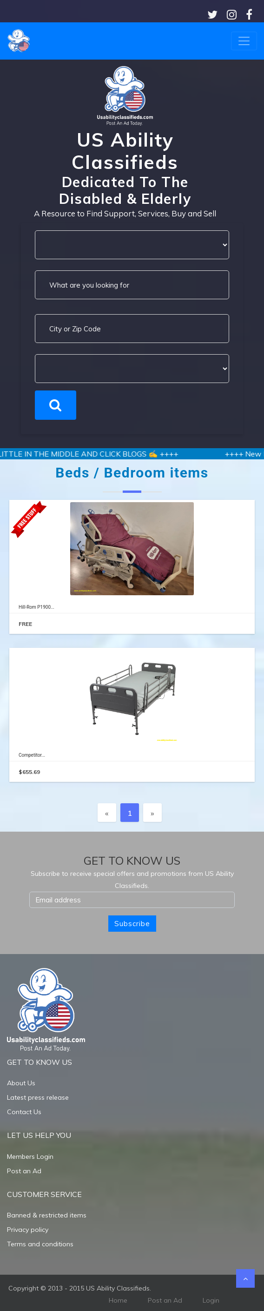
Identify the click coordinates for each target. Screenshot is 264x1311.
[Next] (152, 812)
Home (118, 1300)
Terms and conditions (40, 1244)
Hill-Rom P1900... (36, 607)
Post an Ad (24, 1171)
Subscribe (132, 923)
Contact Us (24, 1112)
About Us (21, 1083)
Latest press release (38, 1097)
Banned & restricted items (46, 1215)
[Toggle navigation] (244, 41)
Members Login (30, 1156)
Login (211, 1300)
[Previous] (107, 812)
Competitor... (32, 755)
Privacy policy (27, 1229)
